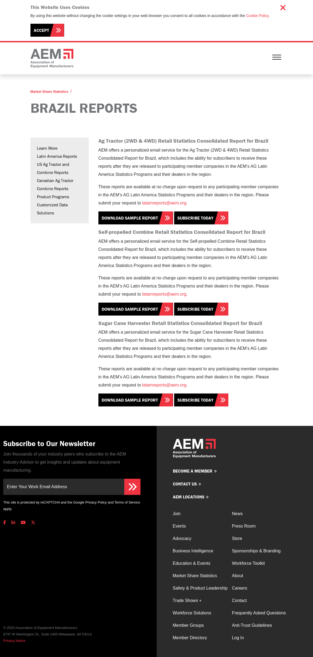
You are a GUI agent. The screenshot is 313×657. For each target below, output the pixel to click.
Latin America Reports (57, 156)
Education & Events (192, 563)
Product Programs (53, 196)
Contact (239, 600)
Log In (238, 637)
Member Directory (190, 637)
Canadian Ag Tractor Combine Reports (55, 184)
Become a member (192, 471)
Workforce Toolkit (248, 563)
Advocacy (182, 538)
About (237, 575)
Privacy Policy (96, 502)
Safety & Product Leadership (200, 588)
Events (179, 526)
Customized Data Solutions (52, 208)
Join (177, 513)
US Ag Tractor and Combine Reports (53, 168)
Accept (41, 30)
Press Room (244, 526)
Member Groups (188, 625)
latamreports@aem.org (164, 203)
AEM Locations (188, 496)
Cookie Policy (257, 15)
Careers (239, 588)
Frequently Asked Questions (259, 613)
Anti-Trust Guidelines (252, 625)
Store (237, 538)
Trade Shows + (187, 600)
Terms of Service (127, 502)
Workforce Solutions (192, 613)
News (237, 513)
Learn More (47, 148)
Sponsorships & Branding (256, 551)
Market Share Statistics (49, 92)
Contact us (185, 484)
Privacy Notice (14, 641)
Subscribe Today (195, 218)
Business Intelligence (193, 551)
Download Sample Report (130, 218)
